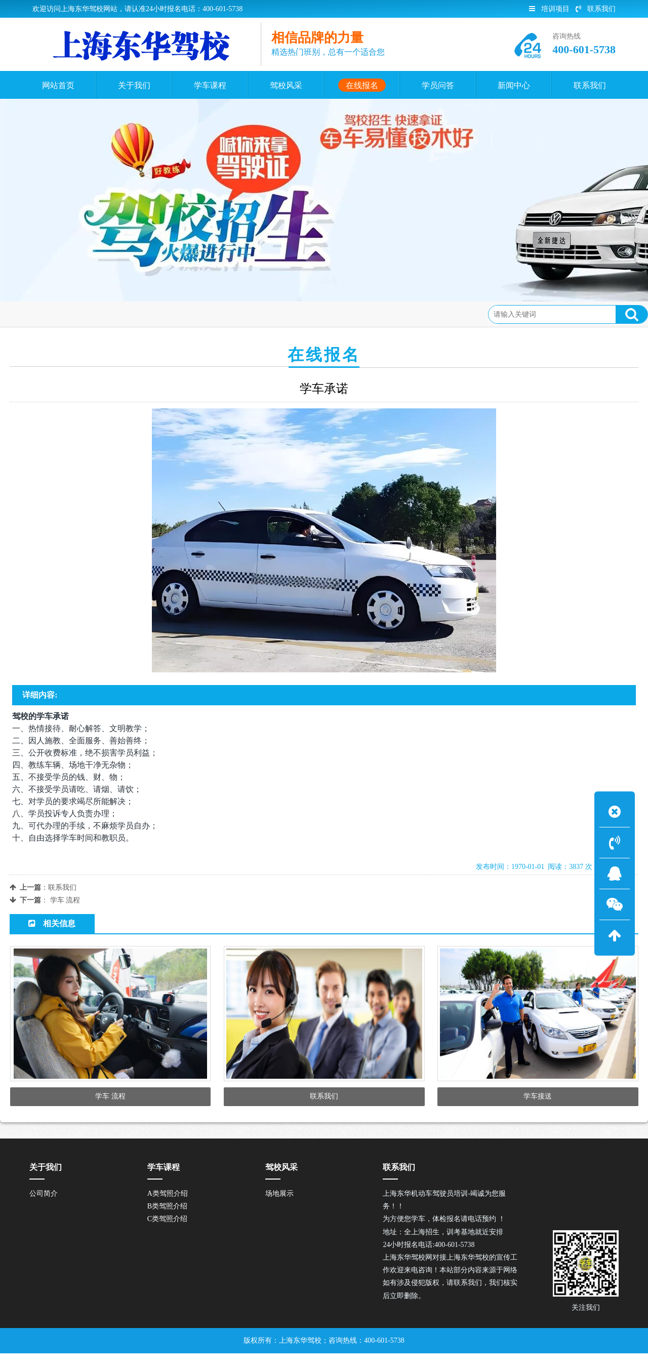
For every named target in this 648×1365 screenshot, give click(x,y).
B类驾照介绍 (167, 1218)
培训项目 (549, 9)
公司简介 (43, 1205)
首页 (55, 314)
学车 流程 (65, 900)
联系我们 (596, 9)
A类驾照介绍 (167, 1205)
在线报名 (89, 314)
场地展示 (279, 1205)
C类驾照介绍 (167, 1231)
